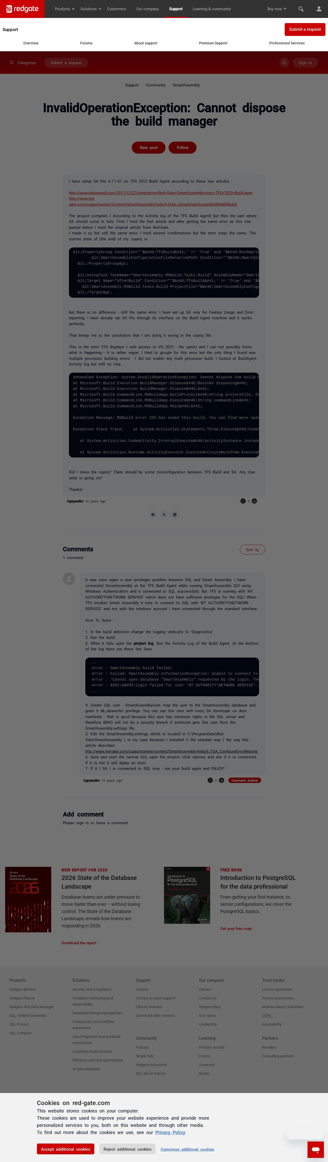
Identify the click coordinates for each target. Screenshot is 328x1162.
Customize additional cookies (187, 1149)
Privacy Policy (170, 1132)
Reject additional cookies (127, 1149)
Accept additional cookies (65, 1149)
